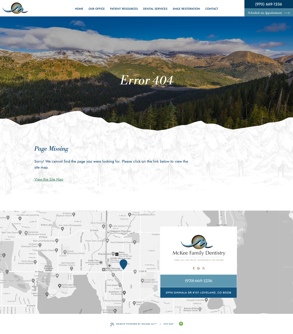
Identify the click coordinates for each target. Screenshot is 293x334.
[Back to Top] (181, 324)
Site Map (169, 323)
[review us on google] (198, 268)
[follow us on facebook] (193, 268)
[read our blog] (203, 268)
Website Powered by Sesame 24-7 (133, 324)
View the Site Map (48, 179)
